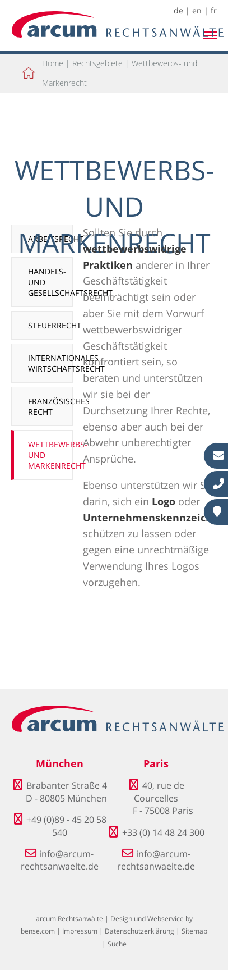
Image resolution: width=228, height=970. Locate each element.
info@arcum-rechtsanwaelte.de (60, 860)
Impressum (79, 931)
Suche (117, 944)
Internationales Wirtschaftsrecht (50, 363)
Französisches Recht (50, 406)
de (178, 10)
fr (214, 10)
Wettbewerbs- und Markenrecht (50, 455)
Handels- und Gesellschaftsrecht (50, 282)
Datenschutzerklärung (139, 931)
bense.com (38, 931)
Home (52, 63)
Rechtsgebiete (97, 63)
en (197, 10)
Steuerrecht (50, 325)
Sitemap (194, 931)
